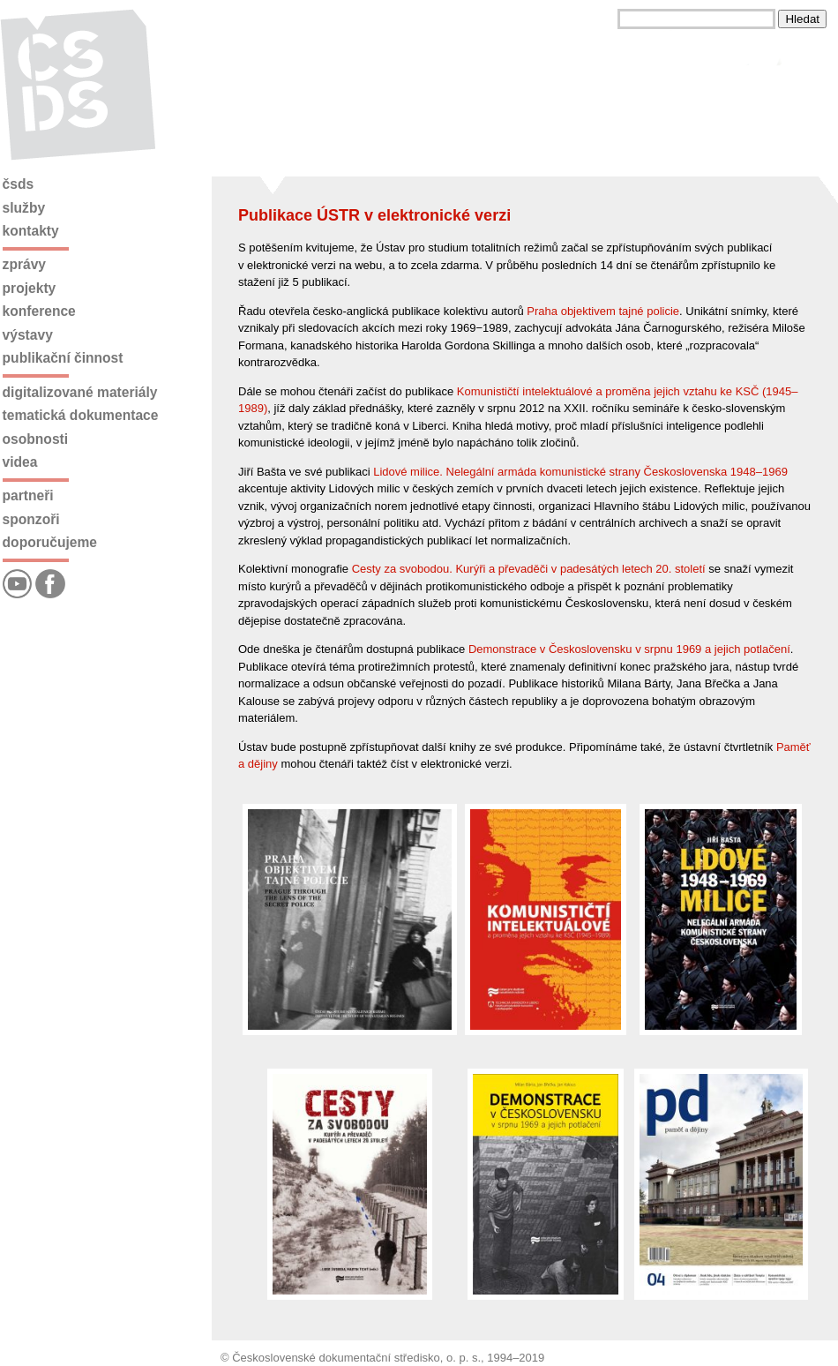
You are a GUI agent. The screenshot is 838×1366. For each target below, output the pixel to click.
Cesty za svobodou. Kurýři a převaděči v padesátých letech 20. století (529, 568)
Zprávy (24, 264)
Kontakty (31, 230)
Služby (24, 207)
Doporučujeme (50, 542)
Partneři (28, 495)
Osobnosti (36, 439)
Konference (39, 311)
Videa (20, 461)
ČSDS (18, 183)
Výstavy (28, 334)
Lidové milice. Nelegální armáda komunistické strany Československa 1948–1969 (580, 471)
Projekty (29, 288)
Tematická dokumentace (81, 415)
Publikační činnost (63, 357)
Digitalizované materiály (80, 392)
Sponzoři (31, 519)
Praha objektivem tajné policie (603, 311)
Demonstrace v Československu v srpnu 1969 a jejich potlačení (629, 649)
